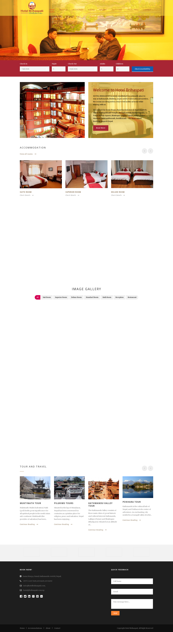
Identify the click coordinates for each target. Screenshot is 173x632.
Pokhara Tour (132, 501)
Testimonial (117, 10)
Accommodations (35, 628)
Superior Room (73, 192)
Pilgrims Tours (63, 503)
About (48, 628)
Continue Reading (29, 524)
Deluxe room (118, 192)
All (38, 297)
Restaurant (78, 10)
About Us (63, 10)
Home (51, 10)
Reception (119, 297)
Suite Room (26, 192)
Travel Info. (132, 10)
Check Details (27, 195)
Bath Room (107, 297)
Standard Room (92, 297)
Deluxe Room (76, 297)
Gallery (103, 10)
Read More (100, 128)
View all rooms (28, 154)
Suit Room (47, 297)
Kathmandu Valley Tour (100, 504)
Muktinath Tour (30, 503)
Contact (147, 10)
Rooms (91, 10)
